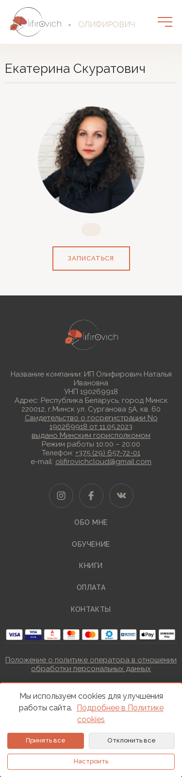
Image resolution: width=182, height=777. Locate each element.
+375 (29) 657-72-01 (107, 453)
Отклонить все (131, 740)
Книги (91, 566)
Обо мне (91, 522)
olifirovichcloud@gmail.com (103, 461)
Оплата (91, 587)
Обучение (91, 544)
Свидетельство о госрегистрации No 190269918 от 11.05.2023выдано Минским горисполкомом (91, 427)
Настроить (91, 761)
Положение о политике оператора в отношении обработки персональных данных (91, 664)
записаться (91, 258)
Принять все (46, 740)
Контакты (91, 609)
